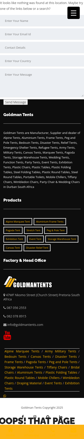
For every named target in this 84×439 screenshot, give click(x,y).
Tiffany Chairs (57, 367)
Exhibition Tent (14, 239)
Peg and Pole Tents (63, 362)
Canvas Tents (41, 356)
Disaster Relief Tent (37, 247)
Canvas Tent (13, 247)
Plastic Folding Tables (61, 372)
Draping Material (29, 383)
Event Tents (53, 383)
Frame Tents (13, 362)
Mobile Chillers (49, 378)
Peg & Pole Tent (56, 230)
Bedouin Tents (15, 356)
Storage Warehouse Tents (23, 367)
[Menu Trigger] (73, 13)
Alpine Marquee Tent (18, 221)
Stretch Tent (33, 230)
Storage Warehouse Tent (62, 239)
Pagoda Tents (36, 362)
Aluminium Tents (29, 372)
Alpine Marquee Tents (21, 351)
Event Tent (35, 239)
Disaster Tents (66, 356)
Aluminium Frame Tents (49, 221)
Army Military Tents (60, 351)
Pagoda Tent (13, 230)
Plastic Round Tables (19, 378)
